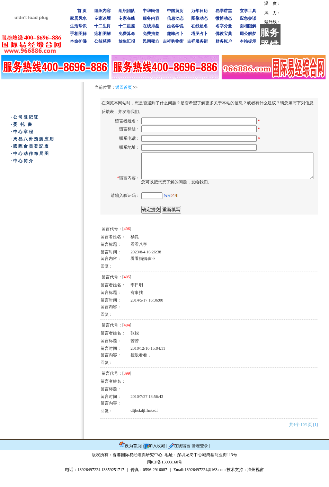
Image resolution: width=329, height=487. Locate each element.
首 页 (82, 10)
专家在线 (126, 18)
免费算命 (126, 33)
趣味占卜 (175, 33)
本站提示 (248, 41)
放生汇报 (126, 41)
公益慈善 (102, 41)
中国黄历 (175, 10)
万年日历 (199, 10)
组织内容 (102, 10)
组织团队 (126, 10)
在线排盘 (151, 26)
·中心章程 (22, 131)
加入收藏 (157, 458)
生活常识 (78, 26)
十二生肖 (102, 26)
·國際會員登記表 (30, 146)
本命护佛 (78, 41)
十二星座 (126, 26)
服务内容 (151, 18)
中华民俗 (151, 10)
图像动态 (199, 18)
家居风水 (78, 18)
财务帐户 (223, 41)
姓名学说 (175, 26)
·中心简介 (22, 160)
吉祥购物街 (173, 41)
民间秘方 (151, 41)
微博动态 (223, 18)
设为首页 (133, 458)
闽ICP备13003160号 (165, 474)
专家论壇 (102, 18)
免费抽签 (151, 33)
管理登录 (200, 458)
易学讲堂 (223, 10)
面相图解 (248, 26)
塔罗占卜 (199, 33)
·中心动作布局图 (30, 153)
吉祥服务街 (197, 41)
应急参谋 (248, 18)
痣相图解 (102, 33)
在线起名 (199, 26)
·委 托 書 (22, 124)
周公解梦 (248, 33)
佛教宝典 (223, 33)
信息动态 (175, 18)
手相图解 (78, 33)
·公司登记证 (25, 117)
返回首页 (123, 87)
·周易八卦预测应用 (33, 139)
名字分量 (223, 26)
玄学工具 (248, 10)
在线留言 (183, 458)
